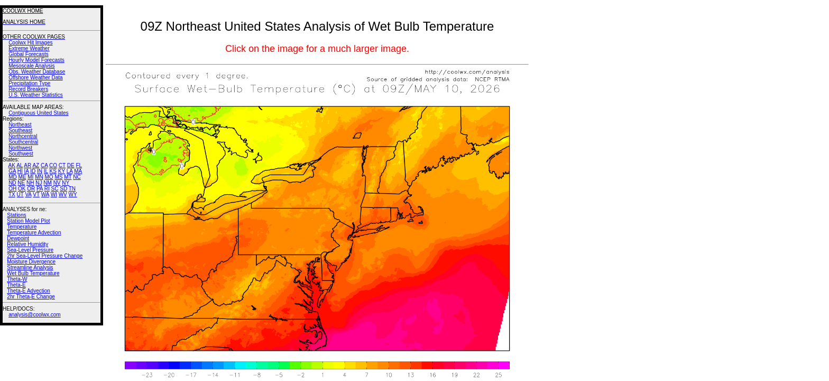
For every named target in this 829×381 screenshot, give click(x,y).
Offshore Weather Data (35, 77)
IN (39, 171)
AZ (35, 165)
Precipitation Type (29, 83)
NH (30, 183)
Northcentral (22, 136)
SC (55, 189)
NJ (38, 183)
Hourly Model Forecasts (36, 60)
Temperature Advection (34, 232)
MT (67, 177)
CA (44, 165)
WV (63, 194)
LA (70, 171)
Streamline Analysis (30, 267)
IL (46, 171)
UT (20, 194)
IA (26, 171)
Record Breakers (28, 89)
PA (39, 189)
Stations (16, 215)
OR (31, 189)
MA (78, 171)
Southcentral (23, 142)
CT (62, 165)
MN (39, 177)
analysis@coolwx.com (34, 315)
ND (12, 183)
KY (61, 171)
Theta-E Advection (28, 291)
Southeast (20, 130)
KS (53, 171)
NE (21, 183)
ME (22, 177)
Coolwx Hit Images (30, 43)
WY (73, 194)
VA (28, 194)
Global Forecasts (28, 54)
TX (11, 194)
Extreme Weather (29, 48)
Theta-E (16, 285)
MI (30, 177)
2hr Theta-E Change (30, 297)
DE (71, 165)
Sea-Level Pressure (30, 250)
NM (47, 183)
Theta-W (17, 279)
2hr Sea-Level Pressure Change (44, 256)
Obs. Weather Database (36, 72)
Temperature (21, 227)
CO (53, 165)
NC (76, 177)
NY (65, 183)
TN (72, 189)
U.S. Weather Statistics (35, 95)
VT (36, 194)
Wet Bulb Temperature (33, 273)
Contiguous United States (38, 113)
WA (45, 194)
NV (57, 183)
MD (12, 177)
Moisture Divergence (31, 262)
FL (79, 165)
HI (20, 171)
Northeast (19, 125)
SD (63, 189)
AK (11, 165)
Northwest (20, 148)
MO (48, 177)
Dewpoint (18, 238)
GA (12, 171)
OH (12, 189)
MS (58, 177)
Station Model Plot (28, 221)
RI (47, 189)
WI (54, 194)
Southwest (20, 154)
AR (27, 165)
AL (19, 165)
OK (21, 189)
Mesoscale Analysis (31, 66)
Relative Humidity (27, 244)
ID (32, 171)
